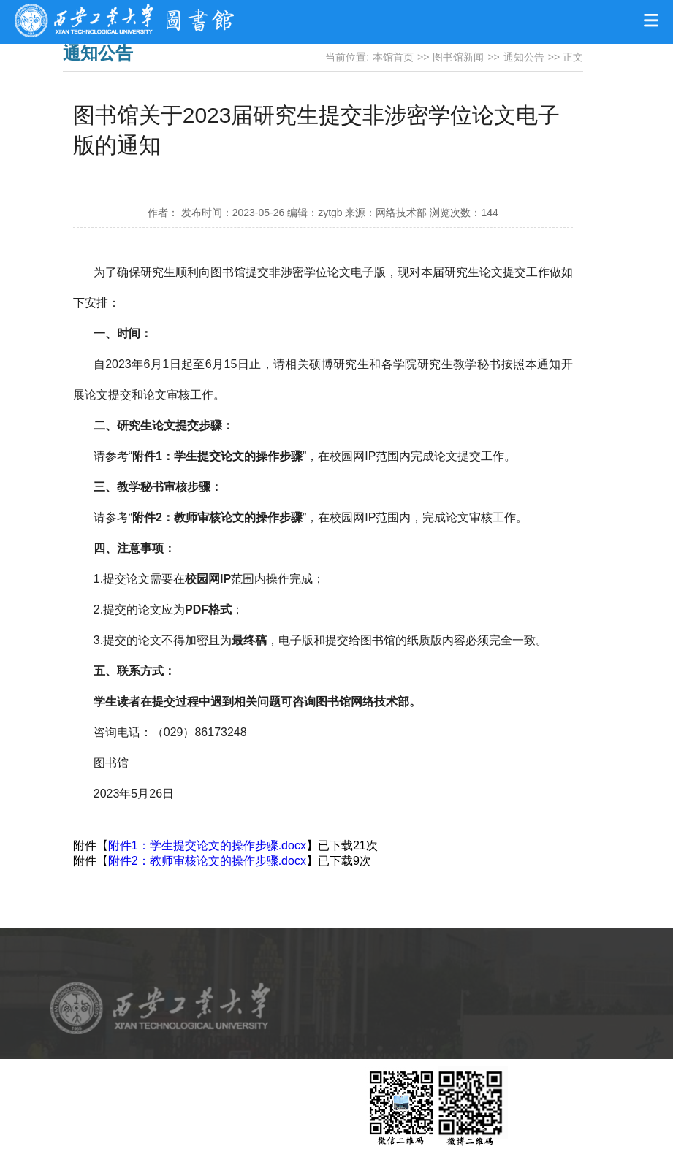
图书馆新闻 (458, 57)
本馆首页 (393, 57)
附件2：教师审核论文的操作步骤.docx (207, 861)
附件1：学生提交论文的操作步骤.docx (207, 845)
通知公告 (523, 57)
